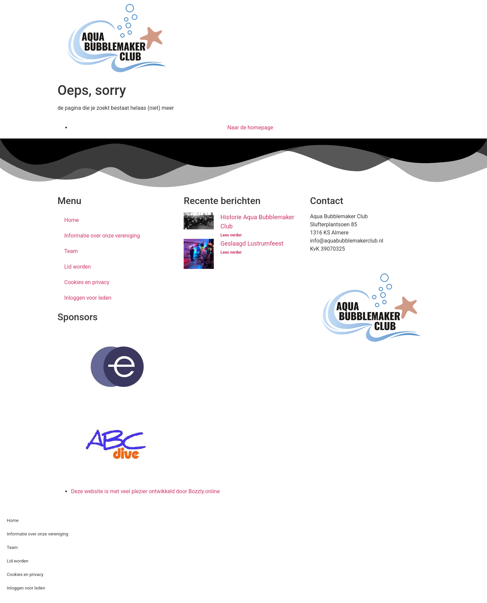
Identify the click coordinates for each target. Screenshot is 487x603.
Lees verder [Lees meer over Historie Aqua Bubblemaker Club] (231, 235)
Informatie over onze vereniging (102, 235)
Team (71, 251)
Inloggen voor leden (87, 298)
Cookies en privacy (86, 282)
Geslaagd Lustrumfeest (252, 243)
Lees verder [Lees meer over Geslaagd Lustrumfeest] (231, 252)
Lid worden (77, 266)
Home (71, 220)
